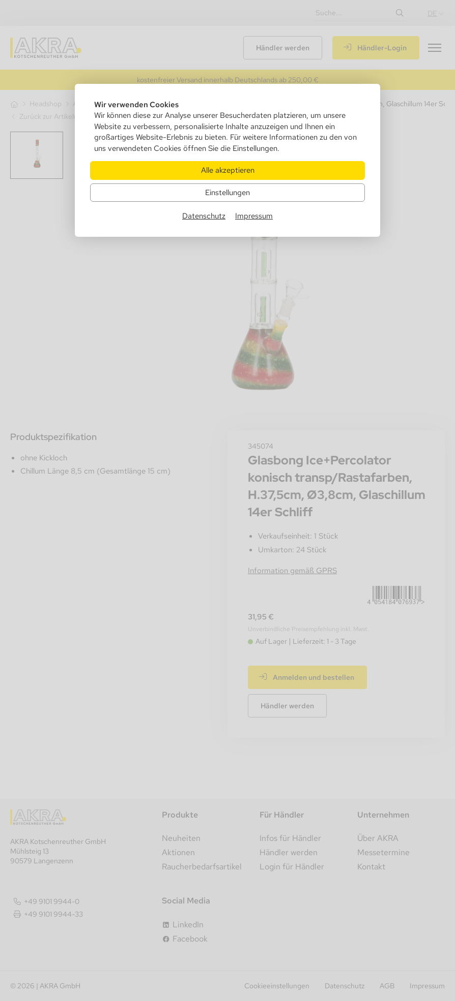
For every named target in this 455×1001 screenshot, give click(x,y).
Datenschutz (203, 215)
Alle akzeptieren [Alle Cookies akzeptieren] (227, 170)
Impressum (254, 215)
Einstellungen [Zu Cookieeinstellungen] (227, 192)
